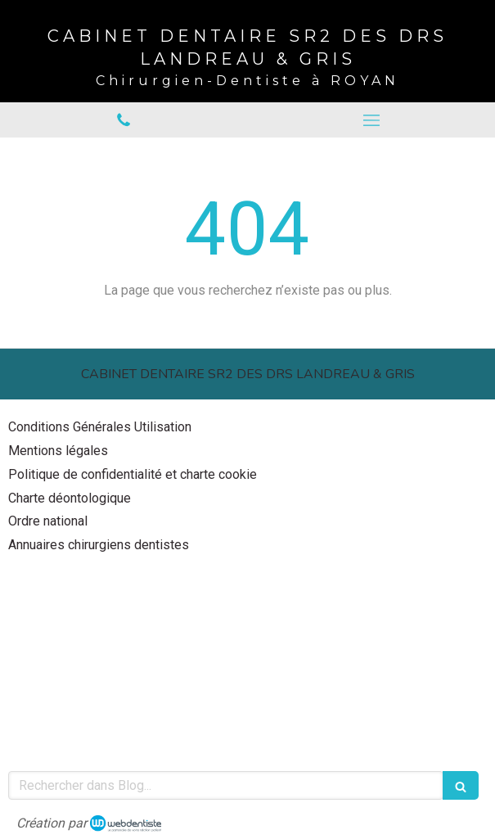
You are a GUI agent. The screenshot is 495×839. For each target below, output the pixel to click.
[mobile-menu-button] (372, 120)
